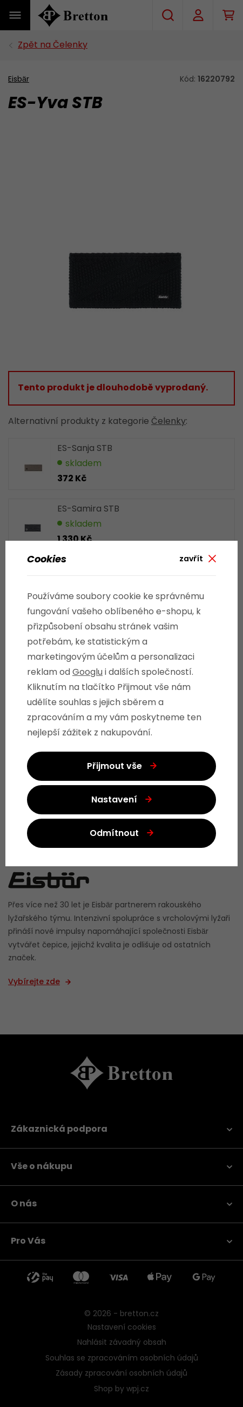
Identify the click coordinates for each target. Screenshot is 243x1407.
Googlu (87, 672)
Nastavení (114, 800)
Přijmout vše (114, 766)
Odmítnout (114, 833)
